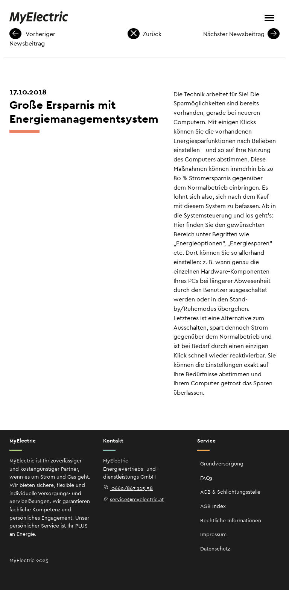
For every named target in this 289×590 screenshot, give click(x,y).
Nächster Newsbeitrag (241, 34)
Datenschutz (215, 548)
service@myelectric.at (133, 499)
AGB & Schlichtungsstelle (230, 491)
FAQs (206, 477)
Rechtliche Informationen (230, 520)
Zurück (144, 34)
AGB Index (213, 506)
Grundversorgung (221, 463)
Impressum (213, 534)
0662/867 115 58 (128, 488)
